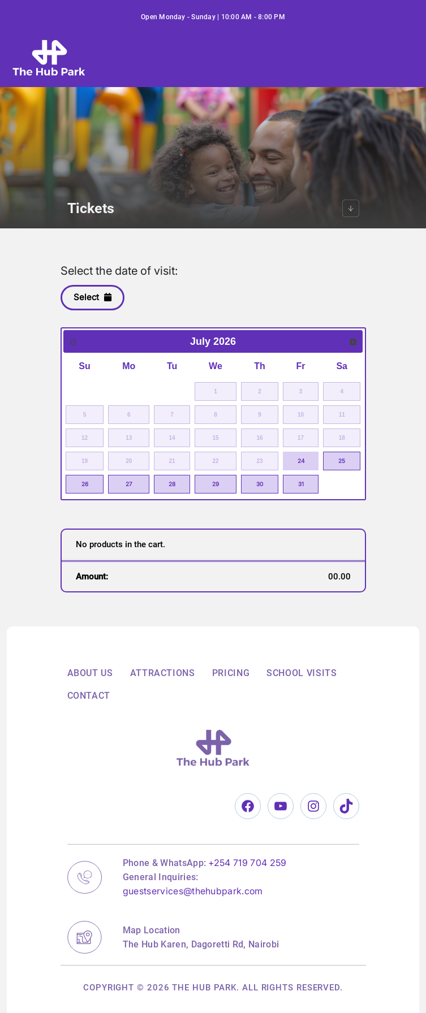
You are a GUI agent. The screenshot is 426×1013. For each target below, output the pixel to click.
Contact (88, 695)
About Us (90, 673)
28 (172, 483)
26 (84, 483)
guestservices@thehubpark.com (193, 891)
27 (129, 483)
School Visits (301, 673)
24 (301, 460)
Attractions (162, 673)
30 (259, 483)
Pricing (230, 673)
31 (301, 483)
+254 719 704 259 (247, 862)
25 (341, 460)
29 (215, 483)
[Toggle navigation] (377, 57)
